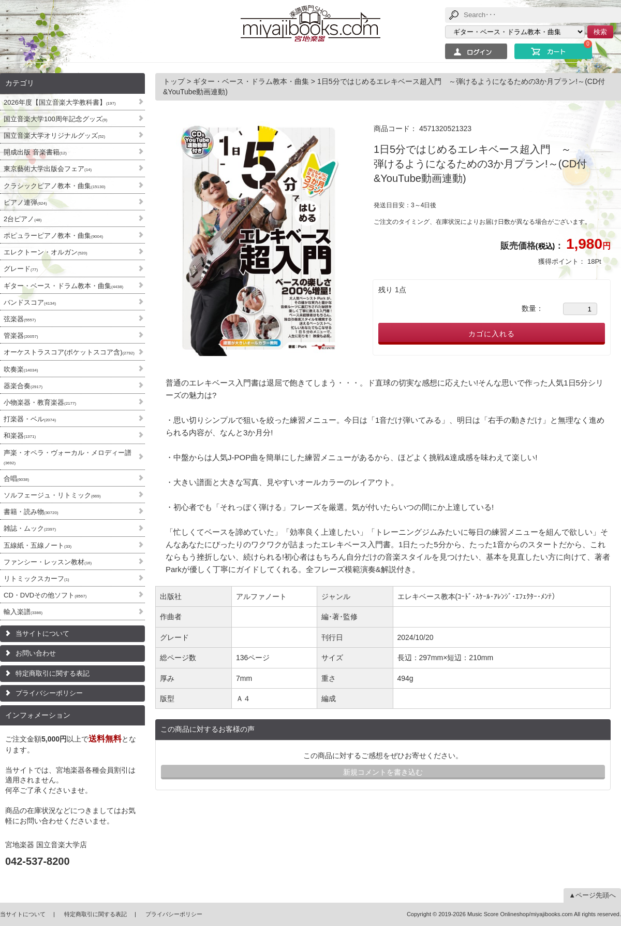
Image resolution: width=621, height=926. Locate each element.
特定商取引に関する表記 (53, 673)
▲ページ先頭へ (592, 895)
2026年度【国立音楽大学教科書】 (60, 102)
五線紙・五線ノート (37, 545)
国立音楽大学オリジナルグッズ (54, 135)
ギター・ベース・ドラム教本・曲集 (63, 286)
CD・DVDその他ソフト (45, 595)
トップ (175, 81)
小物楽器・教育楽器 (40, 402)
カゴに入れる (491, 334)
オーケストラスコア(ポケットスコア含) (69, 352)
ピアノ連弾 (25, 202)
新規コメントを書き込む (383, 772)
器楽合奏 (23, 386)
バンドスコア (30, 302)
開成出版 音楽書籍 (35, 152)
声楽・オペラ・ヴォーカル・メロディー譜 (67, 457)
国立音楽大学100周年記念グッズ (55, 119)
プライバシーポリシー (49, 693)
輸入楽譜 (23, 612)
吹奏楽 (21, 369)
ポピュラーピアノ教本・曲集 (53, 235)
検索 (600, 32)
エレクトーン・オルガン (45, 252)
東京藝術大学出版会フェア (48, 169)
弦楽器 (20, 319)
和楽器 (20, 435)
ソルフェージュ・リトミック (52, 495)
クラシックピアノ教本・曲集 (55, 186)
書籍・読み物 (31, 512)
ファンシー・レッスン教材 (48, 562)
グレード (21, 269)
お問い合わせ (36, 653)
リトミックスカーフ (36, 578)
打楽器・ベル (30, 419)
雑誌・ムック (30, 528)
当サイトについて (42, 633)
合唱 (16, 478)
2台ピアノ (22, 219)
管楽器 (21, 335)
